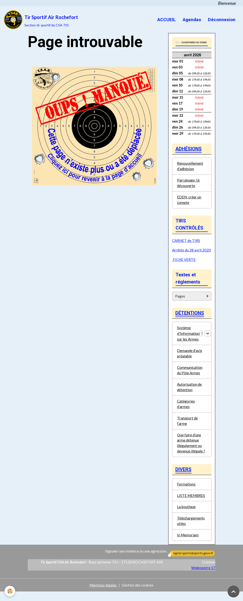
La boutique (186, 515)
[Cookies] (10, 591)
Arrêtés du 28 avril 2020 (191, 252)
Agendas (191, 19)
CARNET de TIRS (186, 242)
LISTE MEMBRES (191, 503)
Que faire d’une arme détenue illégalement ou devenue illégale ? (191, 449)
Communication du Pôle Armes (190, 374)
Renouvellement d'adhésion (190, 167)
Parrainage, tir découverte (188, 184)
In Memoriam (188, 544)
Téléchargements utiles (191, 529)
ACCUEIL (166, 19)
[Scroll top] (233, 591)
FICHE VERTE (184, 262)
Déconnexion (221, 19)
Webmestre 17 (203, 577)
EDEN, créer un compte (189, 202)
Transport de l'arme (187, 426)
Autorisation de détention (189, 391)
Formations (186, 492)
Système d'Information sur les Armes (188, 337)
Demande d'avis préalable (190, 357)
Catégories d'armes (186, 409)
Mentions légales (103, 594)
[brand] (41, 19)
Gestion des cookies (138, 594)
